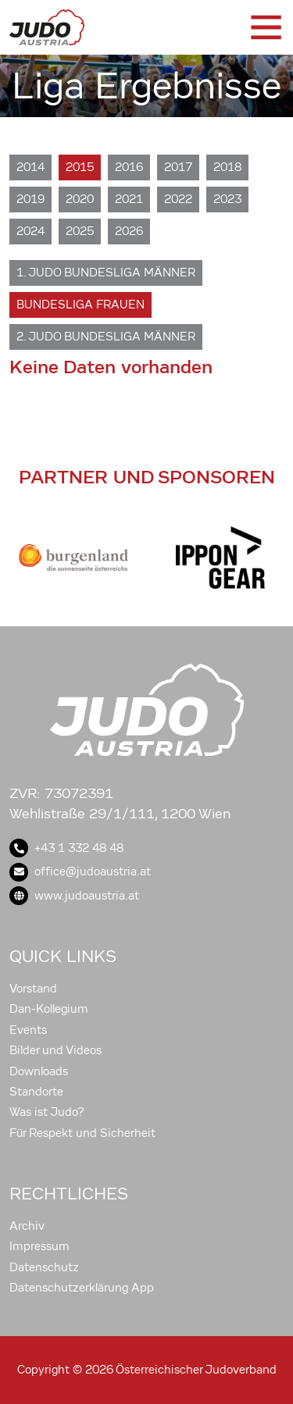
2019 (30, 199)
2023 (227, 199)
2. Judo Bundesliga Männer (105, 337)
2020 (80, 199)
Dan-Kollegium (48, 1009)
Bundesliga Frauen (80, 305)
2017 (178, 167)
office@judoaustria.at (80, 871)
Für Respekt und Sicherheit (82, 1133)
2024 (30, 231)
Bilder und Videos (55, 1050)
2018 (227, 167)
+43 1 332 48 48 (66, 848)
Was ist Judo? (46, 1112)
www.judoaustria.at (74, 896)
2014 (30, 167)
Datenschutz (44, 1267)
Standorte (36, 1092)
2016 (129, 167)
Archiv (27, 1226)
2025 (80, 231)
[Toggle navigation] (265, 27)
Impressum (39, 1246)
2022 (178, 199)
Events (28, 1030)
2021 (129, 199)
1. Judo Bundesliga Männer (105, 272)
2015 (80, 167)
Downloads (38, 1071)
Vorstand (33, 989)
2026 (129, 231)
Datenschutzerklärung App (81, 1288)
